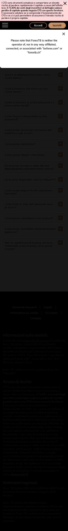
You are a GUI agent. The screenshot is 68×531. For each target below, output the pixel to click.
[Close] (63, 33)
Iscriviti (57, 25)
